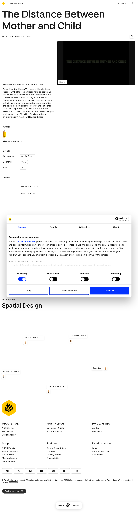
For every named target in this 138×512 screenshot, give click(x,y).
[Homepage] (68, 505)
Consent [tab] (22, 227)
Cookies (51, 451)
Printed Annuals (10, 451)
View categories (12, 141)
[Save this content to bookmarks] (132, 36)
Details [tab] (53, 227)
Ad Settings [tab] (84, 227)
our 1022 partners (26, 241)
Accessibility (53, 458)
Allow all (109, 291)
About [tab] (116, 227)
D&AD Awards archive (19, 36)
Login (95, 448)
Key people (7, 431)
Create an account (101, 451)
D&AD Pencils (8, 448)
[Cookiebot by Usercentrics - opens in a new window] (117, 219)
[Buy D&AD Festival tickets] (16, 3)
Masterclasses (9, 458)
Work (4, 36)
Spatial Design (27, 156)
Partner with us (54, 431)
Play (62, 82)
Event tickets (8, 461)
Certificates (8, 455)
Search (76, 505)
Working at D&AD (55, 428)
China (23, 162)
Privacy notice (54, 455)
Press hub (97, 431)
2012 (23, 168)
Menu (61, 505)
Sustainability (9, 435)
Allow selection (69, 291)
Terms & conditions (57, 448)
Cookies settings (14, 491)
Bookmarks (97, 455)
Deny (28, 291)
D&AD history (8, 428)
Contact (96, 428)
